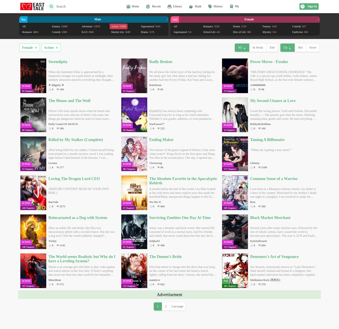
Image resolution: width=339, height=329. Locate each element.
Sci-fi (88, 32)
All (24, 26)
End (272, 47)
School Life (211, 32)
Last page (177, 306)
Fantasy (59, 26)
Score (312, 47)
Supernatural (150, 26)
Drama (147, 32)
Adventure (91, 26)
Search (57, 6)
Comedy (59, 32)
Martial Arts (120, 32)
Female (29, 47)
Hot (300, 47)
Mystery (269, 32)
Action (118, 26)
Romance (30, 32)
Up (285, 47)
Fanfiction (300, 32)
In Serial (258, 47)
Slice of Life (242, 32)
